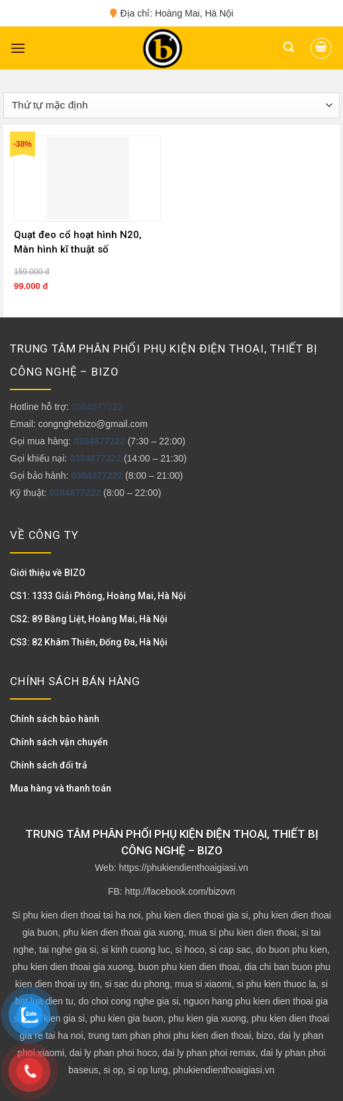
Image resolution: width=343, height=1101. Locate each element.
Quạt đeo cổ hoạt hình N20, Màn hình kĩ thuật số (78, 242)
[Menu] (18, 48)
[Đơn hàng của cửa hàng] (171, 105)
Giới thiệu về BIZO (47, 572)
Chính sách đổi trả (48, 765)
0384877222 (96, 406)
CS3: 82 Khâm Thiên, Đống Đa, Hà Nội (89, 642)
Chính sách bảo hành (54, 719)
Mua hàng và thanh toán (60, 788)
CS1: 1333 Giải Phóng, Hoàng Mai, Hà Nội (98, 596)
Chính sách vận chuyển (59, 742)
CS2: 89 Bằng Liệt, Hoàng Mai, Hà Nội (89, 619)
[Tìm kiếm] (288, 48)
